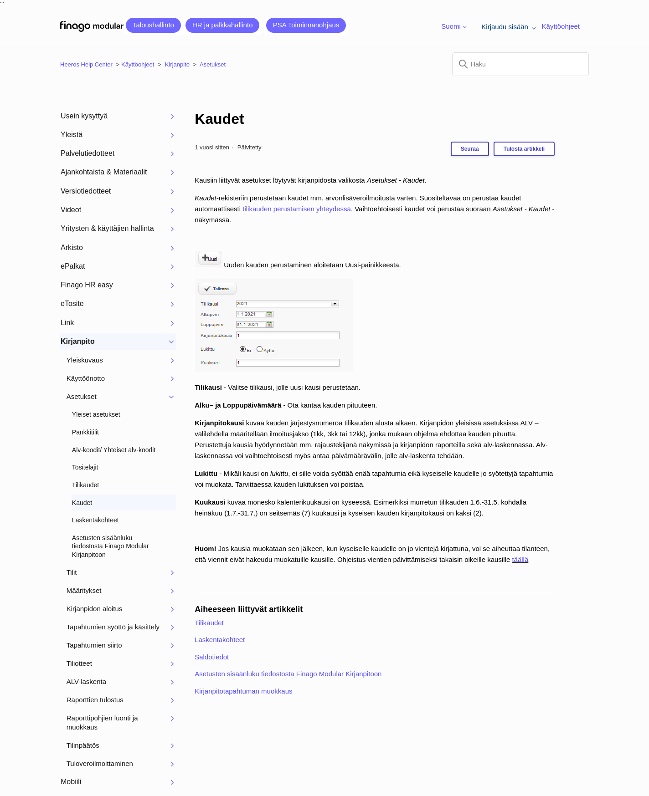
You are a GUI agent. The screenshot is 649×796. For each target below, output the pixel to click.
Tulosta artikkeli (524, 149)
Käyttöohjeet (561, 26)
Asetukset (213, 64)
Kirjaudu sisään (506, 27)
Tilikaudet (209, 623)
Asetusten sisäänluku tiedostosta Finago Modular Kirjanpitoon (288, 674)
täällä (520, 559)
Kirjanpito (177, 64)
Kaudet (219, 119)
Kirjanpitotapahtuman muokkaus (243, 691)
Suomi (452, 26)
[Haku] (520, 64)
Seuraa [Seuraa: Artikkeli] (470, 149)
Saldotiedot (212, 657)
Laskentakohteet (220, 639)
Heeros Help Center (86, 64)
